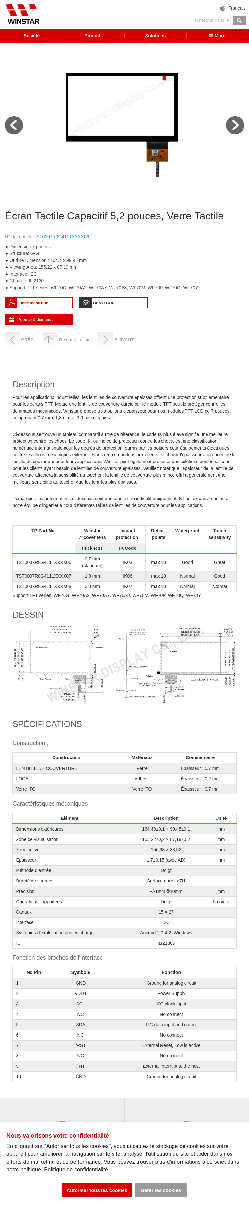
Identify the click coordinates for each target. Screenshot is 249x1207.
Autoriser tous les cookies (96, 1190)
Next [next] (235, 126)
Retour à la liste (74, 340)
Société (31, 36)
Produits (93, 36)
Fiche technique (33, 304)
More (217, 36)
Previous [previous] (14, 126)
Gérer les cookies (160, 1190)
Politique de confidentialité (76, 1169)
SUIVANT (124, 340)
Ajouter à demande (35, 320)
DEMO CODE (105, 304)
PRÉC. (28, 340)
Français (237, 8)
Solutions (155, 36)
